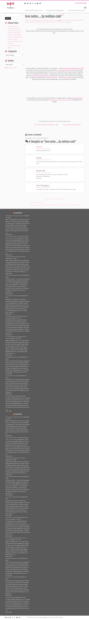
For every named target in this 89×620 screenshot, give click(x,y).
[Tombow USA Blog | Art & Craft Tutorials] (10, 5)
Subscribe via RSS (11, 68)
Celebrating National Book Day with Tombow (16, 256)
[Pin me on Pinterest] (40, 3)
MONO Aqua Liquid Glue (42, 22)
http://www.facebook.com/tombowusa (44, 124)
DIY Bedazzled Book (10, 396)
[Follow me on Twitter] (28, 3)
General (55, 20)
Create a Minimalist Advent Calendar (14, 275)
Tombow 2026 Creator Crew (33, 10)
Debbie (39, 146)
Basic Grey (63, 20)
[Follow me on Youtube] (38, 3)
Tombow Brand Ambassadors (55, 10)
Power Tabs (64, 22)
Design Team (50, 20)
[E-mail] (25, 3)
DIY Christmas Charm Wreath (12, 375)
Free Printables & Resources (76, 10)
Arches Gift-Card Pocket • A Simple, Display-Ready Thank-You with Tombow (15, 33)
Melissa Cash (76, 20)
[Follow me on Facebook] (31, 3)
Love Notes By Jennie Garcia (35, 202)
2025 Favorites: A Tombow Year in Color (14, 215)
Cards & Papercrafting (41, 20)
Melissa (70, 22)
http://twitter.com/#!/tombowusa (72, 124)
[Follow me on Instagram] (33, 3)
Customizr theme (58, 617)
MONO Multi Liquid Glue (55, 22)
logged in (34, 138)
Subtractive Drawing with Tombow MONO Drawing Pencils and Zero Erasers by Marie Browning (55, 205)
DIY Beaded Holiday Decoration (13, 357)
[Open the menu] (85, 7)
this (30, 68)
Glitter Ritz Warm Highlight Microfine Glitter (60, 100)
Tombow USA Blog (18, 213)
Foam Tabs (69, 20)
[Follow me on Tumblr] (36, 3)
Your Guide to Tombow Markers (13, 295)
